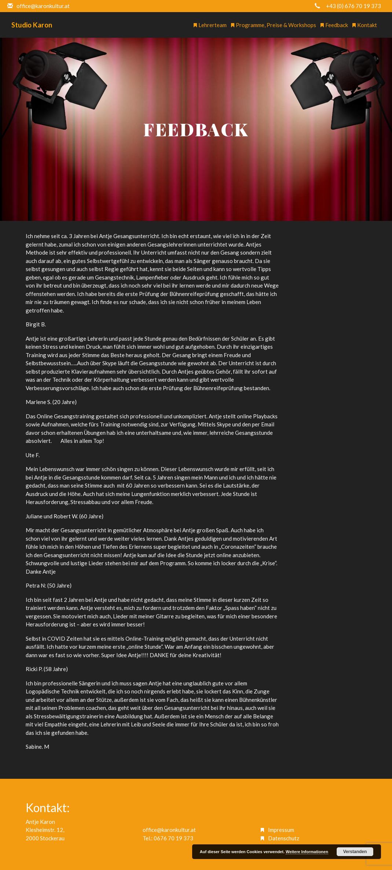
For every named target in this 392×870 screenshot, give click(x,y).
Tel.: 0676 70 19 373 (168, 838)
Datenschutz (283, 838)
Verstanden (355, 851)
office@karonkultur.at (169, 829)
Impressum (281, 829)
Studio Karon (31, 25)
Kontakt (364, 25)
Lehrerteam (210, 25)
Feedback (334, 25)
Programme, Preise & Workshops (273, 25)
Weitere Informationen (307, 851)
